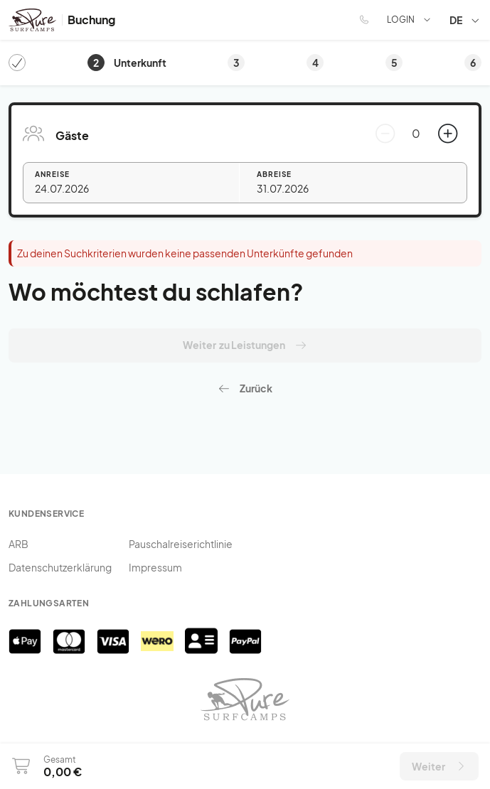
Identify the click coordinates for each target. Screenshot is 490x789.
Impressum (155, 567)
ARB (18, 543)
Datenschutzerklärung (60, 567)
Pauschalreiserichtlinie (181, 543)
